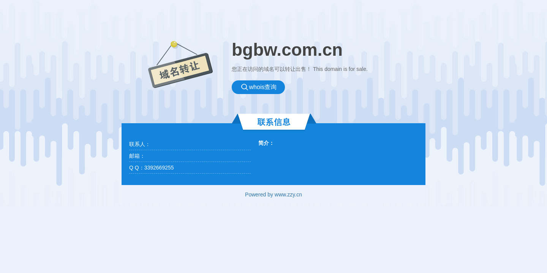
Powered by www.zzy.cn (273, 194)
